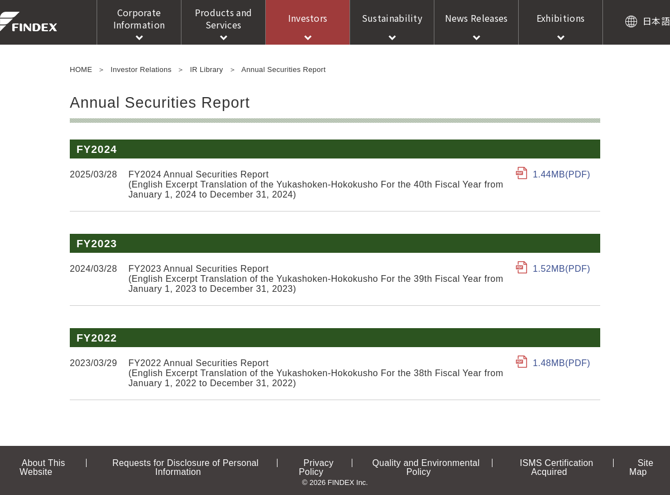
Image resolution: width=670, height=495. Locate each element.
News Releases (476, 18)
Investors (308, 18)
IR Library (206, 69)
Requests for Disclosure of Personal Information (194, 462)
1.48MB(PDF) (562, 363)
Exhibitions (561, 18)
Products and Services (223, 18)
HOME (81, 69)
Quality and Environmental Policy (420, 462)
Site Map (624, 462)
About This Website (58, 462)
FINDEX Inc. (28, 21)
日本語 (656, 20)
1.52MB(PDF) (562, 268)
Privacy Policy (320, 462)
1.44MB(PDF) (562, 174)
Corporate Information (139, 18)
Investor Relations (141, 69)
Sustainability (392, 18)
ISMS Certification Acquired (544, 462)
